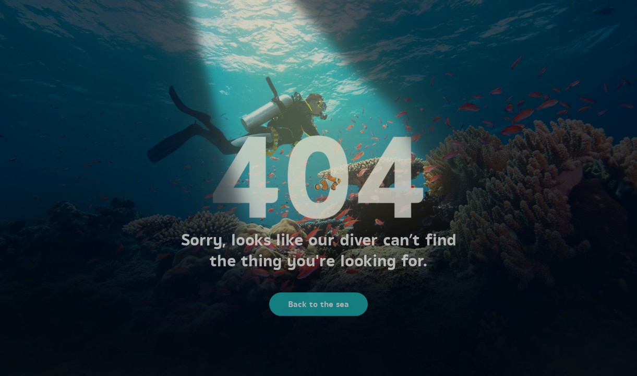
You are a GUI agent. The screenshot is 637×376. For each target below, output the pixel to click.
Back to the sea (318, 306)
